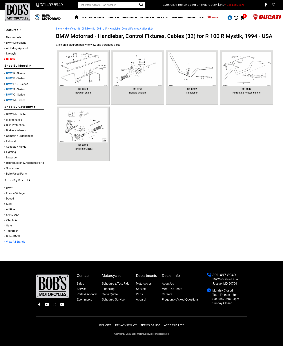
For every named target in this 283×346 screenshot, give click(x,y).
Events (162, 17)
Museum (177, 17)
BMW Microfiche (16, 42)
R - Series (15, 73)
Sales (80, 283)
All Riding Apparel (17, 48)
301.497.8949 (224, 275)
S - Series (15, 89)
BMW (9, 187)
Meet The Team (172, 288)
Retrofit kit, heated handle (246, 73)
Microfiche (70, 28)
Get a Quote (110, 294)
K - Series (15, 78)
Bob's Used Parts (16, 173)
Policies (105, 325)
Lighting (11, 152)
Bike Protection (15, 125)
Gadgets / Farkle (16, 146)
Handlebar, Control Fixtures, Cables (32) (131, 28)
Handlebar (192, 73)
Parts (112, 17)
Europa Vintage (15, 193)
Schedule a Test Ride (116, 283)
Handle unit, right (83, 129)
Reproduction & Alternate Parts (25, 162)
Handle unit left (137, 73)
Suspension (13, 168)
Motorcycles (91, 17)
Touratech (12, 231)
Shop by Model (17, 65)
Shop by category (19, 107)
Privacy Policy (126, 325)
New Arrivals (13, 37)
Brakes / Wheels (16, 130)
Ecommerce (84, 299)
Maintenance (14, 119)
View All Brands (15, 241)
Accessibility (174, 325)
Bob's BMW (13, 236)
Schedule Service (113, 299)
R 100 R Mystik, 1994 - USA (92, 28)
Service (145, 17)
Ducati (10, 198)
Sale (213, 17)
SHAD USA (12, 214)
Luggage (11, 157)
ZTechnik (11, 220)
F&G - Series (17, 84)
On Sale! (11, 59)
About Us (194, 17)
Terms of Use (150, 325)
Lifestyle (11, 53)
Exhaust (11, 141)
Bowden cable (83, 73)
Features (12, 30)
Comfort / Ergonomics (19, 136)
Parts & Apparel (87, 294)
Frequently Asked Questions (180, 299)
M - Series (16, 100)
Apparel (128, 17)
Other (9, 225)
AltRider (11, 209)
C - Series (15, 94)
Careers (167, 294)
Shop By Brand (17, 180)
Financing (108, 288)
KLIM (9, 204)
